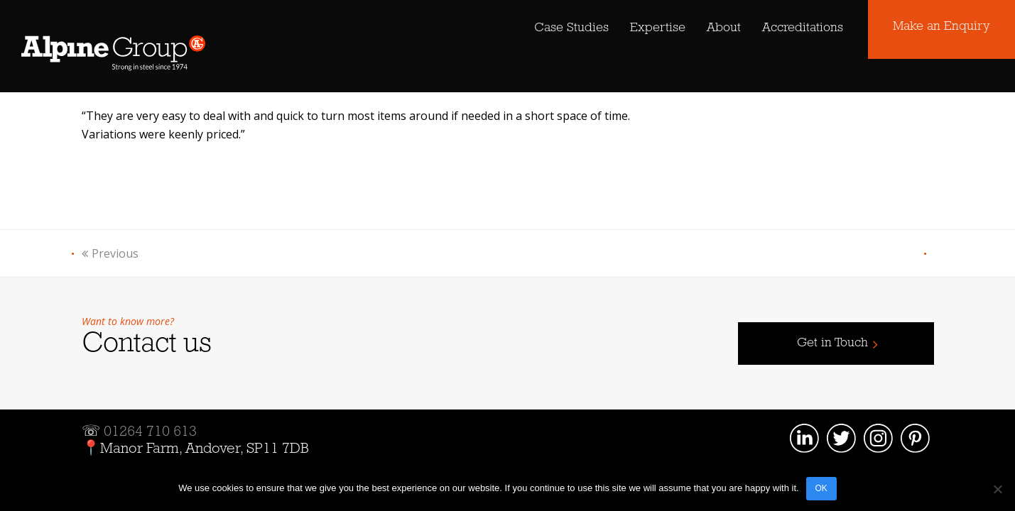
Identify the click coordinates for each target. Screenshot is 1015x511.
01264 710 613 (150, 431)
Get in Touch (832, 343)
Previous (110, 253)
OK (821, 488)
